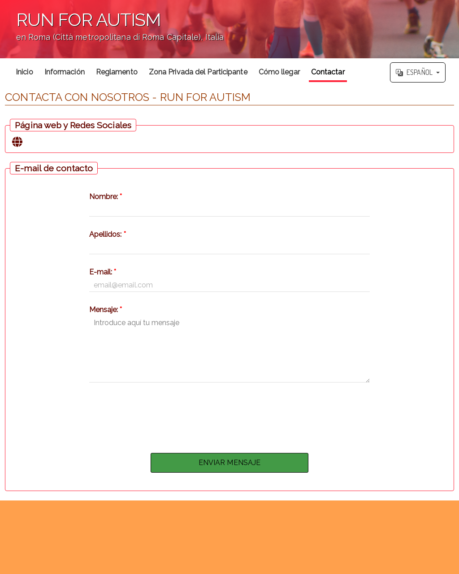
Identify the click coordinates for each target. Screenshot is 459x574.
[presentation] (229, 415)
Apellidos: (107, 234)
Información (64, 72)
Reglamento (117, 72)
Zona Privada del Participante (198, 72)
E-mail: (103, 272)
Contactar (328, 72)
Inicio (24, 72)
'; (229, 29)
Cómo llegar (279, 72)
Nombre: (105, 196)
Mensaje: (105, 309)
